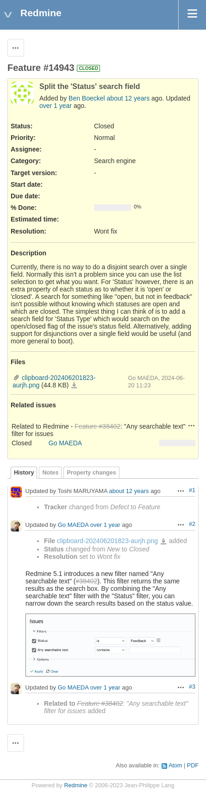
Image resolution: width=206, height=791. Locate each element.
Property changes (91, 472)
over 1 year (55, 105)
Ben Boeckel (87, 98)
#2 (192, 524)
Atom (175, 765)
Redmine (75, 785)
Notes (50, 472)
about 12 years (128, 98)
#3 (192, 686)
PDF (193, 765)
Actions (191, 425)
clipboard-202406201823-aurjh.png (74, 385)
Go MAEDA (65, 443)
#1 (192, 490)
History (24, 472)
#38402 (86, 581)
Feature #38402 (97, 426)
